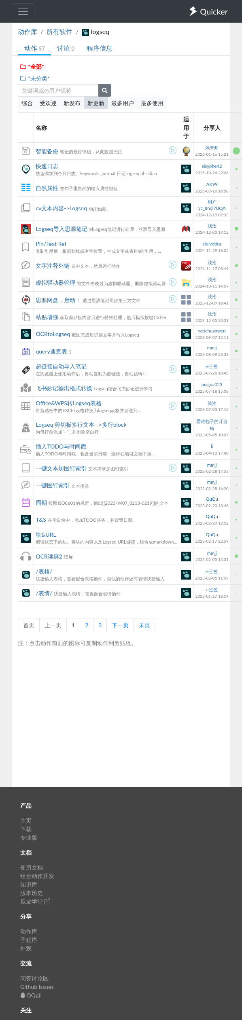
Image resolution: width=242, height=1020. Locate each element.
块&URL (46, 534)
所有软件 (59, 31)
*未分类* (34, 78)
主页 (26, 820)
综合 (27, 102)
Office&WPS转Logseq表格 (69, 403)
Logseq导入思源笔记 (61, 228)
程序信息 (100, 48)
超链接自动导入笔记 (61, 366)
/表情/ (44, 593)
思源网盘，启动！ (58, 299)
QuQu (212, 499)
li (212, 446)
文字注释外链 (53, 265)
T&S (41, 519)
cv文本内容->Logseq (61, 208)
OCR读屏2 (49, 556)
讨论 (65, 48)
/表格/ (44, 571)
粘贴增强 (47, 316)
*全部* (31, 66)
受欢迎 (48, 102)
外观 (26, 948)
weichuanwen (212, 330)
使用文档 (31, 867)
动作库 (27, 31)
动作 (34, 48)
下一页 (120, 625)
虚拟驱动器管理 (55, 282)
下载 (26, 828)
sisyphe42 (212, 166)
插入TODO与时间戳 (61, 446)
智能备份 (47, 151)
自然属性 (47, 187)
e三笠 (212, 366)
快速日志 (47, 166)
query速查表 (51, 351)
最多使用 (152, 102)
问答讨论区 (34, 978)
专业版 (28, 837)
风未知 (212, 147)
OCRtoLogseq (53, 333)
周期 (41, 502)
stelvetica (211, 243)
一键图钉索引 (53, 485)
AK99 (212, 184)
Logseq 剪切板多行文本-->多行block (81, 424)
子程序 (28, 939)
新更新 (95, 102)
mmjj (212, 347)
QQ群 (30, 995)
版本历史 (31, 892)
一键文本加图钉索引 (61, 468)
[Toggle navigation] (23, 11)
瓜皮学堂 (35, 901)
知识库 (28, 884)
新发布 (72, 102)
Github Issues (37, 986)
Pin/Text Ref (51, 243)
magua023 (212, 384)
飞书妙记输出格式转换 (64, 388)
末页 (144, 625)
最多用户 (122, 102)
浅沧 (212, 225)
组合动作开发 (37, 875)
